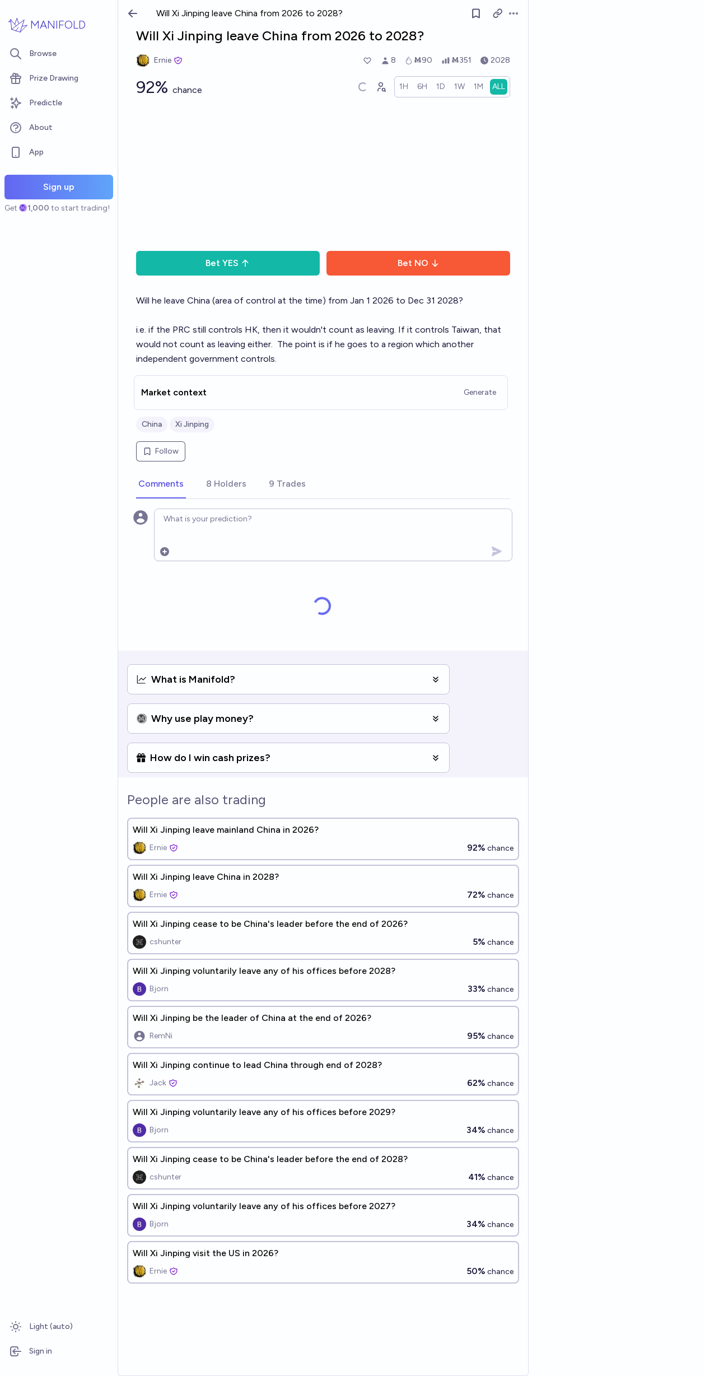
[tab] (161, 484)
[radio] (403, 87)
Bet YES (228, 263)
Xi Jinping (192, 424)
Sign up (58, 186)
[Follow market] (476, 13)
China (152, 424)
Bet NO (419, 263)
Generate (480, 392)
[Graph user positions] (381, 87)
